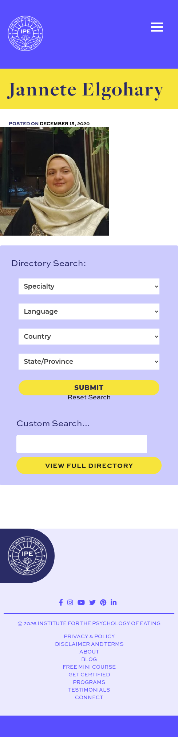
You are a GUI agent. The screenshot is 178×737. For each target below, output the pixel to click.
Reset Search (89, 397)
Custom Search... (53, 423)
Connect (89, 697)
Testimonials (89, 690)
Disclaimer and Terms (89, 644)
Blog (89, 659)
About (89, 651)
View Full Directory (89, 465)
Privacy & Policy (89, 636)
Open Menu (156, 27)
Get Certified (89, 674)
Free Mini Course (89, 667)
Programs (89, 682)
